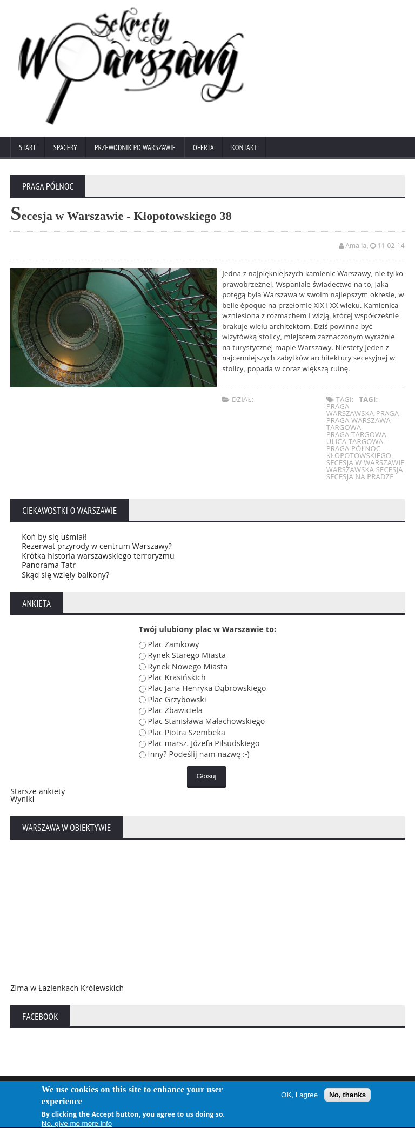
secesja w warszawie (365, 462)
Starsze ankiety (37, 791)
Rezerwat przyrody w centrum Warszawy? (97, 546)
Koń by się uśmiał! (54, 537)
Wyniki (22, 799)
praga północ (353, 448)
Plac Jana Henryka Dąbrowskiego (207, 688)
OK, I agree (299, 1097)
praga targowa (356, 434)
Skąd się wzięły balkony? (65, 574)
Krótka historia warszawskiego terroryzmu (98, 555)
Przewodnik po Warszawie (135, 147)
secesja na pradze (360, 476)
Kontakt (244, 147)
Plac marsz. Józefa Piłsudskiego (204, 743)
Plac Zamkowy (173, 644)
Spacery (65, 147)
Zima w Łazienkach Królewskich (67, 988)
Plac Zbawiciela (175, 710)
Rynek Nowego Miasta (188, 666)
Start (27, 147)
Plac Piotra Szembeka (186, 732)
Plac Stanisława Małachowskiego (206, 721)
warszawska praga (362, 413)
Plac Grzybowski (177, 699)
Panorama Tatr (49, 565)
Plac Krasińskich (177, 677)
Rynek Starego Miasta (187, 655)
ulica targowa (354, 441)
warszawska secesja (364, 469)
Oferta (203, 147)
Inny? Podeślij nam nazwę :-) (199, 754)
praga (338, 406)
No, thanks (347, 1097)
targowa (344, 427)
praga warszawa (358, 420)
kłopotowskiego (358, 455)
